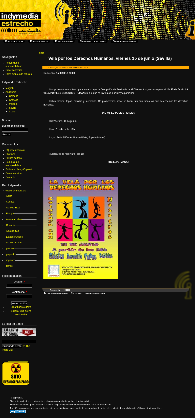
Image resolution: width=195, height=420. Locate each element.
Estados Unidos (14, 236)
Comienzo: (49, 73)
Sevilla (12, 107)
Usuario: (19, 281)
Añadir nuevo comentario (56, 293)
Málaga (13, 104)
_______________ (18, 360)
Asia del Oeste (14, 242)
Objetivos (10, 154)
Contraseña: (19, 292)
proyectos (11, 254)
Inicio (41, 53)
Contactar (11, 177)
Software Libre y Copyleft (19, 169)
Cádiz (12, 111)
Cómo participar (14, 173)
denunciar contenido (95, 293)
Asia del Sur (12, 231)
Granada (13, 100)
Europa (10, 213)
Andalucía (55, 290)
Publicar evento (39, 41)
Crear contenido (14, 70)
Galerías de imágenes (124, 41)
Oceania (10, 225)
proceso (10, 248)
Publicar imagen (64, 41)
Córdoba (13, 96)
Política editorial (14, 158)
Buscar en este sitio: (13, 125)
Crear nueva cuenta (21, 307)
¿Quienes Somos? (15, 150)
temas (9, 266)
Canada (10, 201)
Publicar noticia (14, 41)
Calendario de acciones (93, 41)
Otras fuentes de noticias (19, 74)
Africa (9, 196)
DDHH (66, 290)
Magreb (10, 88)
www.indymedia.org (16, 190)
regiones (10, 260)
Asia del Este (13, 207)
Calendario (76, 293)
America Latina (14, 219)
